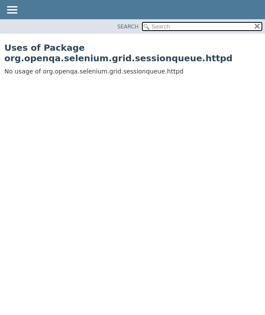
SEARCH (128, 27)
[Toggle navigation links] (11, 10)
